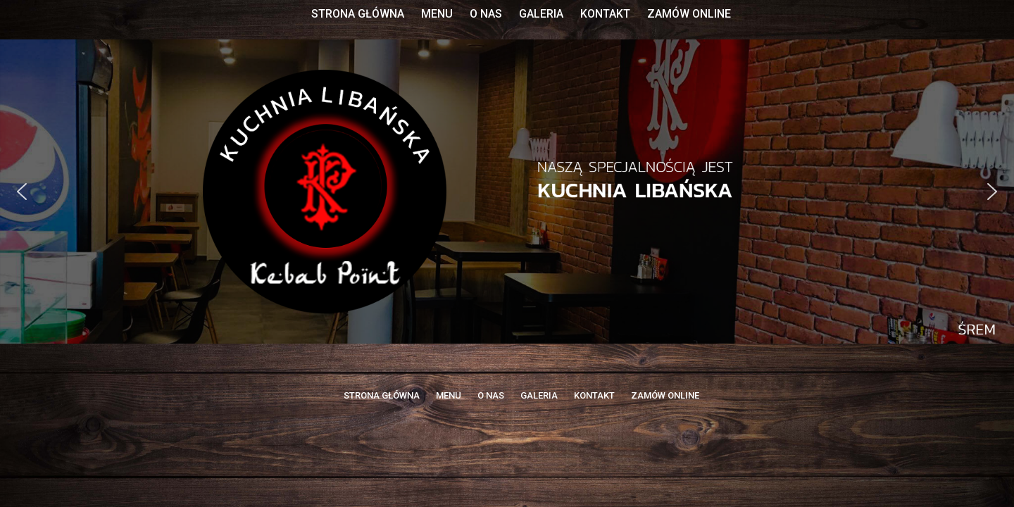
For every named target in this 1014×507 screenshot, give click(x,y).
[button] (22, 191)
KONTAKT (605, 13)
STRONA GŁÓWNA (357, 13)
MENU (437, 13)
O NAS (486, 13)
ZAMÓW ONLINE (689, 13)
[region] (507, 191)
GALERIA (541, 13)
